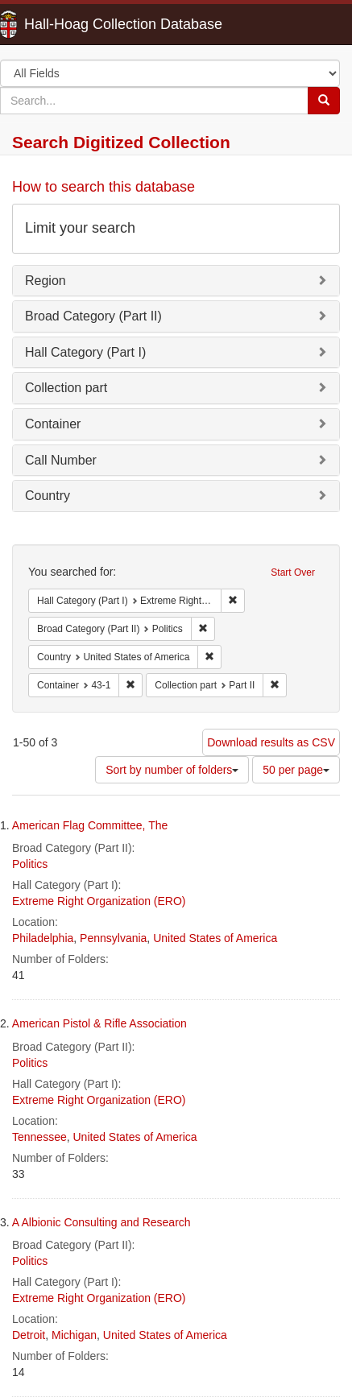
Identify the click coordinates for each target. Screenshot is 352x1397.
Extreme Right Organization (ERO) (99, 901)
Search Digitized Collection (121, 142)
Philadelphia (42, 938)
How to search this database (103, 187)
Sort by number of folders (172, 769)
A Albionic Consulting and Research (101, 1222)
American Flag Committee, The (90, 825)
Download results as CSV (271, 742)
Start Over (293, 572)
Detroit (28, 1335)
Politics (30, 864)
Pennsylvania (113, 938)
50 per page (296, 769)
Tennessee (39, 1136)
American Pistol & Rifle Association (99, 1023)
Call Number (61, 460)
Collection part (66, 388)
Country (47, 495)
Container (53, 424)
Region (45, 280)
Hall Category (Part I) (85, 352)
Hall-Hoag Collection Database (72, 24)
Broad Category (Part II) (93, 316)
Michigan (74, 1335)
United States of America (215, 938)
